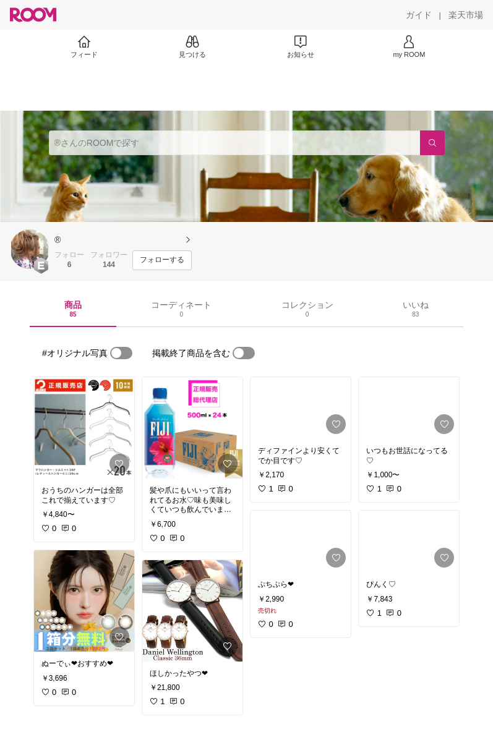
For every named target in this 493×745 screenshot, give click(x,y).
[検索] (432, 142)
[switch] (121, 353)
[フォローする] (162, 260)
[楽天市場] (465, 14)
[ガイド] (419, 14)
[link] (84, 428)
